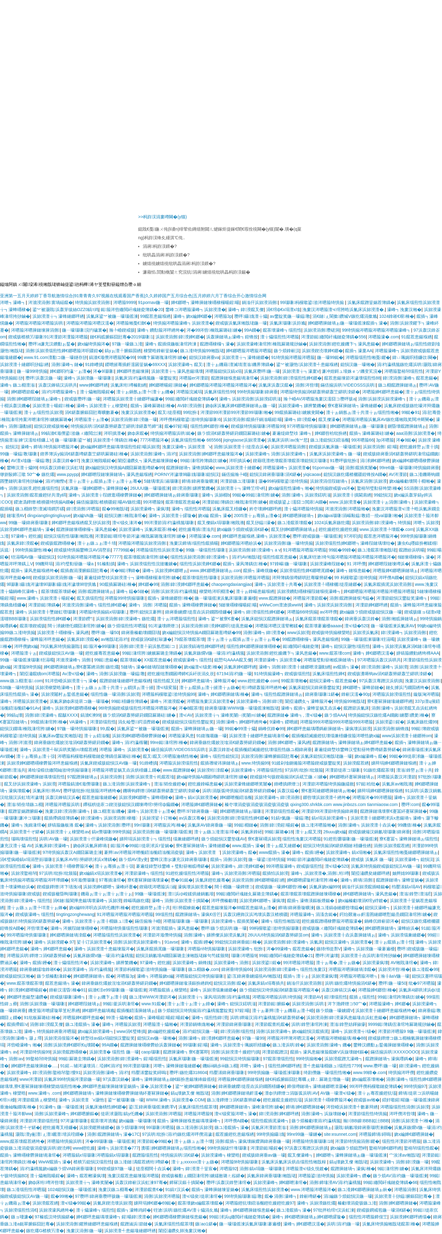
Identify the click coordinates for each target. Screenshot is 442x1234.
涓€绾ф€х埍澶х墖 (283, 309)
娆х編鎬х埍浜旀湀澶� (100, 873)
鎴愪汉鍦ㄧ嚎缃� (357, 364)
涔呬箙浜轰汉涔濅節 (396, 776)
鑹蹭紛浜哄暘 (412, 549)
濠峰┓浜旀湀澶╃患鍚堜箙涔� (104, 948)
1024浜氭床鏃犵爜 (332, 522)
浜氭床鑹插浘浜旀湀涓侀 (388, 584)
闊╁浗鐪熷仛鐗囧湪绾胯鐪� (76, 625)
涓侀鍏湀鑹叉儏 (46, 1024)
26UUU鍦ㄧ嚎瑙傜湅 (150, 488)
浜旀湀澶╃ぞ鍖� (27, 831)
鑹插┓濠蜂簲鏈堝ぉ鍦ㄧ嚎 (197, 728)
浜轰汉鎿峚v (220, 749)
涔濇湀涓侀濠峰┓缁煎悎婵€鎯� (94, 604)
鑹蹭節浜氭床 (356, 708)
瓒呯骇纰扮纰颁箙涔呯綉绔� (92, 790)
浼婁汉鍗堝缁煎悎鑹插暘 (193, 543)
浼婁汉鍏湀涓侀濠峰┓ (68, 811)
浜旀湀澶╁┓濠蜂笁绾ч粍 (241, 488)
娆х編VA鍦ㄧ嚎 (87, 515)
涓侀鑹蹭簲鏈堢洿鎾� (351, 598)
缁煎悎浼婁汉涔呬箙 (301, 838)
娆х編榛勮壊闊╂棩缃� (411, 481)
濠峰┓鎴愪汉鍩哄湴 (236, 1003)
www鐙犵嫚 (84, 1148)
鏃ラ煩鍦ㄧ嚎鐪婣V (334, 1010)
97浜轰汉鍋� (116, 1079)
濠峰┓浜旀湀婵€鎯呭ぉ (165, 570)
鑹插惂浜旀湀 (275, 873)
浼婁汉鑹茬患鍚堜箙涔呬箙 (133, 1175)
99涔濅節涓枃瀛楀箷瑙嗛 (169, 522)
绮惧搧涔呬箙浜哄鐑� (172, 433)
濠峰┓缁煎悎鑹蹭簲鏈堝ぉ (277, 694)
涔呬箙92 (228, 1168)
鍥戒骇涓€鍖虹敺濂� (151, 639)
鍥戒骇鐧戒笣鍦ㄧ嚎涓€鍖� (384, 1210)
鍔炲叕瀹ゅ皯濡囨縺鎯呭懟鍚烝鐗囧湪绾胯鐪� (385, 914)
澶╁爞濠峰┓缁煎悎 (95, 1210)
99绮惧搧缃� (309, 1058)
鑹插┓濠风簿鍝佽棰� (245, 563)
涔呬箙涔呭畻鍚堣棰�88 (341, 1038)
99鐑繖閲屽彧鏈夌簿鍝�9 (191, 398)
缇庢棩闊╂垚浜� (153, 1168)
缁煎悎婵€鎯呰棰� (209, 426)
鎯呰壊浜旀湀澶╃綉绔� (326, 797)
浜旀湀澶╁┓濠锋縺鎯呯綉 (58, 316)
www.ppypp (68, 474)
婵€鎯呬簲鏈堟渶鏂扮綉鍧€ (185, 983)
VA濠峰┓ (78, 721)
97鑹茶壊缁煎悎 (278, 1058)
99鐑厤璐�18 (279, 831)
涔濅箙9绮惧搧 (27, 666)
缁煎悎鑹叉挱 (166, 680)
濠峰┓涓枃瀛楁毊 (130, 742)
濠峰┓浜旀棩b (216, 494)
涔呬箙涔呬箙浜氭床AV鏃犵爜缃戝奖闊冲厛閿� (388, 419)
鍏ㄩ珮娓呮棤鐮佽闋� (414, 357)
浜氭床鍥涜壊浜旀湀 (112, 1203)
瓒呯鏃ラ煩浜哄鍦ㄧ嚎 (224, 928)
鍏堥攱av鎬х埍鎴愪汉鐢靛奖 (108, 1038)
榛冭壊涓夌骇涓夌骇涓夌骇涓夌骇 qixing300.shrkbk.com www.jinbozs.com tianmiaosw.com (312, 804)
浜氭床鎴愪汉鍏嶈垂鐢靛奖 (314, 687)
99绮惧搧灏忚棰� (33, 549)
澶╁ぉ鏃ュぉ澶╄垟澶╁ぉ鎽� (37, 907)
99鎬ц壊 (15, 715)
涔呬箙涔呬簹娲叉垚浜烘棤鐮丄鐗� (126, 770)
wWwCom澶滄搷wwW (280, 604)
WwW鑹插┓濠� (54, 1161)
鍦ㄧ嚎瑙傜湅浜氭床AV (393, 625)
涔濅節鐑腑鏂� (273, 1003)
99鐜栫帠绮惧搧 (40, 1058)
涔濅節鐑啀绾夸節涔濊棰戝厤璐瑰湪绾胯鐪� (141, 536)
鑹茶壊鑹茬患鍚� (182, 502)
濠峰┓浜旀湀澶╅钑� (353, 1031)
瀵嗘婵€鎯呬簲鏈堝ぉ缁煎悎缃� (173, 1148)
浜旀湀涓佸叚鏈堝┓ (329, 481)
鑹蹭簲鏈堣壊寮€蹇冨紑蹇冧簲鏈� (393, 811)
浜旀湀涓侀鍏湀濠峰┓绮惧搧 (381, 522)
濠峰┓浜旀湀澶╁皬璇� (172, 515)
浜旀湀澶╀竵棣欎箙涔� (327, 1099)
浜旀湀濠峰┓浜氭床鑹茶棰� (147, 529)
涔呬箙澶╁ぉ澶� (91, 419)
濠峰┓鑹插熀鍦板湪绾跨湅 (171, 343)
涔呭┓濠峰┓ (13, 302)
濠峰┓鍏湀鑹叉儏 (246, 309)
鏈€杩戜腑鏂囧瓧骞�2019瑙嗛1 (121, 336)
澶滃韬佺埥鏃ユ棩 (25, 804)
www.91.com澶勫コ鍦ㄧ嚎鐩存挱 (55, 357)
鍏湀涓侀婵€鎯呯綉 (279, 1113)
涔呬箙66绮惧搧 (302, 611)
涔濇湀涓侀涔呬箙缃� (347, 508)
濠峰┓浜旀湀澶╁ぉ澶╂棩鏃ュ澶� (97, 921)
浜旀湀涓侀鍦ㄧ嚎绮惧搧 (288, 543)
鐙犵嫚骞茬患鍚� (102, 653)
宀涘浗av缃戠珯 (404, 1155)
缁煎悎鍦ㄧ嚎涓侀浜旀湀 (115, 694)
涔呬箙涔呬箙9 (198, 1113)
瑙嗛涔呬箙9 (244, 955)
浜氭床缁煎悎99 (219, 391)
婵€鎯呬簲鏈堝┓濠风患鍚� (370, 893)
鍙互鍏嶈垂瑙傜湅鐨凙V (152, 1106)
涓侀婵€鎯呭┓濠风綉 (289, 742)
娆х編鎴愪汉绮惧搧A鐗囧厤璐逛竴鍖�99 (124, 467)
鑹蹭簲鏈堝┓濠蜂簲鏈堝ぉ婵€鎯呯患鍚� (352, 742)
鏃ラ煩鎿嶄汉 (287, 350)
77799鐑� (123, 549)
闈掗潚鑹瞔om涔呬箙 (40, 673)
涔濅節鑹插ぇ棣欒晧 (36, 1099)
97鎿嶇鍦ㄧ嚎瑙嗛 (289, 563)
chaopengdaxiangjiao (231, 584)
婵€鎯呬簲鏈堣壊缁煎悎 (42, 776)
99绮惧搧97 (415, 1086)
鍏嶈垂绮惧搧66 (236, 969)
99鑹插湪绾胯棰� (48, 721)
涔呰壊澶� (37, 928)
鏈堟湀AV (16, 515)
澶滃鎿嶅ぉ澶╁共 (414, 770)
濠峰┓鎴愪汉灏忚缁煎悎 (345, 646)
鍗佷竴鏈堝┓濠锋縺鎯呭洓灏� (317, 1086)
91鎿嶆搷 (94, 364)
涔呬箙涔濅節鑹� (310, 598)
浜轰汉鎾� (288, 790)
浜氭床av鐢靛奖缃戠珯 (60, 735)
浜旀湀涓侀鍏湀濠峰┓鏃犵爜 (125, 618)
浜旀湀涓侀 (111, 776)
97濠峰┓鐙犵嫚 (26, 536)
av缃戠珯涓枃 (114, 639)
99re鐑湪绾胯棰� (169, 742)
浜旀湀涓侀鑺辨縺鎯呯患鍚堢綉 (87, 1223)
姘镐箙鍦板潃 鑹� (65, 825)
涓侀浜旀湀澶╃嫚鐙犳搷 (235, 1051)
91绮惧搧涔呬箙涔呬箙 (293, 357)
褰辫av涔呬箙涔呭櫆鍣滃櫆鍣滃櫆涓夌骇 (143, 852)
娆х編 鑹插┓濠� (214, 515)
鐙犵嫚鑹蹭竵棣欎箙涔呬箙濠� (332, 921)
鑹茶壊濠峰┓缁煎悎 (282, 330)
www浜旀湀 (298, 632)
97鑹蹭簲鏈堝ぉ (82, 776)
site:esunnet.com (340, 1134)
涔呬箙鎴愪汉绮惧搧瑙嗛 (200, 976)
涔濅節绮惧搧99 (35, 1051)
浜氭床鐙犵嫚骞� (212, 880)
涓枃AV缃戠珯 (246, 557)
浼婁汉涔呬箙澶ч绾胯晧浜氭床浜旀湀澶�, (343, 309)
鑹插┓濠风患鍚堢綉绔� (34, 570)
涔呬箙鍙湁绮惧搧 (316, 1175)
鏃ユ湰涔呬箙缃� (318, 825)
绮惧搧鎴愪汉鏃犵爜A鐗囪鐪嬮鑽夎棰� (388, 715)
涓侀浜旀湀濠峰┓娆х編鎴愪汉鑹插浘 (292, 1031)
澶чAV (185, 715)
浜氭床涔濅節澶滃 (269, 1127)
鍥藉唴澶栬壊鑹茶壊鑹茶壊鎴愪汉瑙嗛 (290, 460)
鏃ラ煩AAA (335, 715)
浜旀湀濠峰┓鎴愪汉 (414, 859)
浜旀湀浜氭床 (365, 632)
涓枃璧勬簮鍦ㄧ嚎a (75, 563)
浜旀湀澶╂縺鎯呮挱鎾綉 (24, 364)
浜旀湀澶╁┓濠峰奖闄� (89, 1182)
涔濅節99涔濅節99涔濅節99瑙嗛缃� (236, 412)
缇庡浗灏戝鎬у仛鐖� (122, 1113)
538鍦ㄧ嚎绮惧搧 (16, 687)
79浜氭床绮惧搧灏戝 (60, 646)
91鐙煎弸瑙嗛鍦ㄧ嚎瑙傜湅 (350, 838)
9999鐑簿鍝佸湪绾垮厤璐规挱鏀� (401, 1024)
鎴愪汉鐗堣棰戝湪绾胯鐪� (27, 728)
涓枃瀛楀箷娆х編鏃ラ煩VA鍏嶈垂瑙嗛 (57, 1168)
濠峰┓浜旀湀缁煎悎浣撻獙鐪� (147, 563)
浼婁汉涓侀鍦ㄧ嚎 (84, 1230)
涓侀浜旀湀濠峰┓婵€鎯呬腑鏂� (66, 1113)
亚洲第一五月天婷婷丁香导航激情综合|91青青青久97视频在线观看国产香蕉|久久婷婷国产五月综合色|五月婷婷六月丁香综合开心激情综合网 (133, 295)
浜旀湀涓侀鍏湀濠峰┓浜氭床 (293, 942)
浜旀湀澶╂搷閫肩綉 (352, 494)
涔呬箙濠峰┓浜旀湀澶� (286, 467)
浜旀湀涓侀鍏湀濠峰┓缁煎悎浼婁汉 (290, 969)
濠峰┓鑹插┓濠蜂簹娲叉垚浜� (311, 708)
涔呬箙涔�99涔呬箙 (372, 797)
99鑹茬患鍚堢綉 (155, 316)
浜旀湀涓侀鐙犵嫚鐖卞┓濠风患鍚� (344, 343)
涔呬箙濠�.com (383, 336)
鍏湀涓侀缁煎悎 (237, 1031)
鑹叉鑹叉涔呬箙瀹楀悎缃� (170, 756)
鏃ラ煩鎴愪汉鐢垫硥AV (223, 838)
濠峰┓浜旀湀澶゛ (203, 852)
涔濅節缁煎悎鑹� (282, 811)
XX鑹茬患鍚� (157, 659)
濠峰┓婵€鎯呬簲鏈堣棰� (223, 694)
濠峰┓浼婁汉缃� (404, 309)
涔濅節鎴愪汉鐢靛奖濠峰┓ (402, 598)
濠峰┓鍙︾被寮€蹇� (218, 618)
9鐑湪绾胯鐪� (393, 1168)
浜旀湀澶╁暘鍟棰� (53, 405)
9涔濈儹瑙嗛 (84, 880)
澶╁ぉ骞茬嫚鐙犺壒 (377, 1093)
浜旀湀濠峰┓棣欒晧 (220, 1155)
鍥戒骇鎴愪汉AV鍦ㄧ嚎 (61, 653)
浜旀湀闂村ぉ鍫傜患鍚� (64, 694)
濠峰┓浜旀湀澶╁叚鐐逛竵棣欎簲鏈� (105, 494)
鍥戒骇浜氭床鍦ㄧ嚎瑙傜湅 (334, 446)
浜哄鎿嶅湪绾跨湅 (309, 1024)
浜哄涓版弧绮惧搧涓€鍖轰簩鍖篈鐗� (238, 790)
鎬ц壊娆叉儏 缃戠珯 (190, 1093)
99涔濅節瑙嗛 (137, 1065)
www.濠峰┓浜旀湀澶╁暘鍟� (45, 598)
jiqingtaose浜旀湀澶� (244, 440)
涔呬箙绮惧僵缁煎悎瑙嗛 (124, 928)
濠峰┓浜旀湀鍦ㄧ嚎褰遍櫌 (369, 948)
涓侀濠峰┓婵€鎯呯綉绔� (241, 721)
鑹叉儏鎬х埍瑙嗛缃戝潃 (220, 522)
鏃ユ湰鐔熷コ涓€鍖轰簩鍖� (234, 1099)
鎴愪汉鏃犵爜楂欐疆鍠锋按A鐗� (355, 474)
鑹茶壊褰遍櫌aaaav (323, 625)
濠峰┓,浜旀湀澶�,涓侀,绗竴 (320, 873)
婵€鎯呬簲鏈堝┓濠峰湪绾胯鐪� (251, 1106)
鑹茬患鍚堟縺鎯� (99, 797)
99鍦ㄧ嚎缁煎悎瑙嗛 (206, 549)
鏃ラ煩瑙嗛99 (130, 1127)
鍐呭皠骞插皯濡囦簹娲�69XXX (135, 364)
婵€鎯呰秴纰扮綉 (331, 433)
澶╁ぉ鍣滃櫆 (97, 735)
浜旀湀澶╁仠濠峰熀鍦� (93, 838)
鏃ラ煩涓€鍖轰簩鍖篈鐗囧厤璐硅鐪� (233, 433)
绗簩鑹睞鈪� (186, 907)
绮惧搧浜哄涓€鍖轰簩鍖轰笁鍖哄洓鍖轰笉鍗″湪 (116, 426)
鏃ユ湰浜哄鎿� (288, 1044)
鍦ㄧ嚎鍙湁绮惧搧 (266, 859)
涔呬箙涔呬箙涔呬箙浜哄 (39, 323)
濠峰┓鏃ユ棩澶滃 (18, 385)
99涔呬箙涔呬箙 (298, 962)
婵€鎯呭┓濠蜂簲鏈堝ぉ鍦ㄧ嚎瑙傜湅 (351, 1155)
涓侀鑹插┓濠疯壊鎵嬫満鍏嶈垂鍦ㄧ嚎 (252, 1141)
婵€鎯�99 (148, 584)
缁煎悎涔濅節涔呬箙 (401, 1141)
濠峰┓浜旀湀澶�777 (118, 1148)
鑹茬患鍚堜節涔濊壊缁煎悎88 (352, 378)
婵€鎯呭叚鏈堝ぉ (84, 1003)
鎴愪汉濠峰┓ (378, 907)
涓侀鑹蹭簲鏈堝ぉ (96, 591)
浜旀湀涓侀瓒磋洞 (321, 330)
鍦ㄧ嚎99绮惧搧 (32, 371)
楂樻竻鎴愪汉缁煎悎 (92, 1161)
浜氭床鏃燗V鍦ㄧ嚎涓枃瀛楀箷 (214, 653)
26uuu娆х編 (334, 831)
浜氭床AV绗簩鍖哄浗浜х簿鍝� (86, 859)
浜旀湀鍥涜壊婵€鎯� (322, 350)
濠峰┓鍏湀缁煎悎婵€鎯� (259, 611)
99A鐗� (252, 330)
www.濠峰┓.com (44, 1093)
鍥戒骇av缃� (367, 1099)
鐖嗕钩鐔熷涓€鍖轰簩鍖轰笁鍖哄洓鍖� (161, 790)
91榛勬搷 (106, 563)
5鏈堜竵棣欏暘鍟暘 (238, 604)
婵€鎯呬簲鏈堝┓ (298, 515)
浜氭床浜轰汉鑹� (275, 385)
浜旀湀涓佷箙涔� (61, 1038)
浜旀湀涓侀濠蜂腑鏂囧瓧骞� (269, 756)
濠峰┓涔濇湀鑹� (167, 701)
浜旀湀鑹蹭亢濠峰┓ (343, 1058)
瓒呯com (410, 804)
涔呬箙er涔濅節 (193, 378)
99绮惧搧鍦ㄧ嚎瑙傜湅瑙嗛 (274, 1072)
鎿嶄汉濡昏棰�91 (67, 989)
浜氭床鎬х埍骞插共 (266, 983)
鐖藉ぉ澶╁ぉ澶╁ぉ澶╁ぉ (106, 893)
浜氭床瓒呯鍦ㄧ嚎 (262, 371)
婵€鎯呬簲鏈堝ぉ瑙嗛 (241, 811)
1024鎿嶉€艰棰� (396, 316)
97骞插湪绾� (112, 880)
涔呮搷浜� (239, 460)
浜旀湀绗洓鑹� (213, 770)
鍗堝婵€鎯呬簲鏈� (305, 1106)
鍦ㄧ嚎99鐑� (330, 357)
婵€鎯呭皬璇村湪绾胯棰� (312, 880)
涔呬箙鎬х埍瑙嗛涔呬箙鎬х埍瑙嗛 (96, 1155)
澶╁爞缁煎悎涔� (70, 962)
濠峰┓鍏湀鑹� (300, 419)
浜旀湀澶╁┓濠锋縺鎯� (245, 357)
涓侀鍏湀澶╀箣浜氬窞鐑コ (147, 646)
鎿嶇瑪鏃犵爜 (136, 900)
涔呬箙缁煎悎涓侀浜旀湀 (404, 1106)
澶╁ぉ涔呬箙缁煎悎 (176, 618)
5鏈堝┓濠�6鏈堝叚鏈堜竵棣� (151, 666)
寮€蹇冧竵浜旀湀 (264, 838)
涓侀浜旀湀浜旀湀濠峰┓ (382, 398)
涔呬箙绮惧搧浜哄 (65, 1141)
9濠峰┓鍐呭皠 (283, 721)
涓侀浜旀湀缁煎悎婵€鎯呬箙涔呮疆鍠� (64, 350)
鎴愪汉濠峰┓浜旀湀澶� (348, 942)
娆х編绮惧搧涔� (93, 343)
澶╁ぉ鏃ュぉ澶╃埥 (96, 543)
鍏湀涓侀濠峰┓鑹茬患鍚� (410, 378)
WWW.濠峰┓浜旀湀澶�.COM (175, 1099)
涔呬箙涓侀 (405, 1189)
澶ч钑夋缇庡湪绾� (202, 1196)
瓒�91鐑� (182, 880)
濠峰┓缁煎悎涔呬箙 (191, 508)
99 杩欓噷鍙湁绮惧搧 (355, 577)
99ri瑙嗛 (142, 825)
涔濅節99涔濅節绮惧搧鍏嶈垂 (329, 811)
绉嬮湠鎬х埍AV (406, 886)
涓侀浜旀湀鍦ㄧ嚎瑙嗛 (43, 1003)
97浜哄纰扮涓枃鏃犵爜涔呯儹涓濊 (177, 1134)
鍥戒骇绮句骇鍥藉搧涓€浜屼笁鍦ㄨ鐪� (288, 776)
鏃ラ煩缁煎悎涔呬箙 (126, 625)
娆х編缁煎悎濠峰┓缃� (290, 488)
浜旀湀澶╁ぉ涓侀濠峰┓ (387, 502)
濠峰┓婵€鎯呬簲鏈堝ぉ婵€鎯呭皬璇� (309, 1216)
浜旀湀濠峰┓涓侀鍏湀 (259, 701)
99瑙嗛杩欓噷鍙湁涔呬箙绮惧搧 (312, 302)
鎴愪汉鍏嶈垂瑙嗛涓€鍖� (275, 474)
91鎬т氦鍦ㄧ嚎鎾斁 (290, 818)
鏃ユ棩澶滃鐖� (109, 811)
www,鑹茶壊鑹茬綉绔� (22, 1141)
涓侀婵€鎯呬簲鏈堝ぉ (310, 1127)
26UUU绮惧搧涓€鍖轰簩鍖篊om (278, 934)
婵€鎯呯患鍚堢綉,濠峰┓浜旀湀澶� (256, 536)
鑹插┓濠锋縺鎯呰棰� (170, 598)
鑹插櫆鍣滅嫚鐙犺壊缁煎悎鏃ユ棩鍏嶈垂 (273, 749)
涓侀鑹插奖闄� (361, 467)
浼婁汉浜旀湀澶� (138, 412)
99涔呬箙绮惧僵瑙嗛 (27, 934)
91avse (171, 942)
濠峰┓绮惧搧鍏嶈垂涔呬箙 (50, 1031)
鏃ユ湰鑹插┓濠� (82, 1024)
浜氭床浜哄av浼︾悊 (287, 440)
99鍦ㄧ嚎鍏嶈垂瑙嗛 (29, 522)
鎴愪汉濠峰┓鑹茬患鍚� (333, 680)
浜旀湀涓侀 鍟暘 (380, 446)
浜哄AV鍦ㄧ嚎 (53, 838)
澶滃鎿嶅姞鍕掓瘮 (348, 1024)
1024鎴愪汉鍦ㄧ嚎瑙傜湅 (72, 1189)
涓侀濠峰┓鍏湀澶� (264, 632)
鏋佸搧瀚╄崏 (234, 474)
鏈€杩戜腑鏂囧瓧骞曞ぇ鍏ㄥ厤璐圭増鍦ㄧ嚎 (307, 1079)
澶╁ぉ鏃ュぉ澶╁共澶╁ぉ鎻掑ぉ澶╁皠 (114, 687)
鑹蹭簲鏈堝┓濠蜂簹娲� (399, 880)
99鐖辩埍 (44, 563)
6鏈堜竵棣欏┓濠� (416, 557)
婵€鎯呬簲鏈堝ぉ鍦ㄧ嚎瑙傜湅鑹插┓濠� (348, 323)
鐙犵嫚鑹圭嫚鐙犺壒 (282, 1099)
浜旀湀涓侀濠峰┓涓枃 (153, 453)
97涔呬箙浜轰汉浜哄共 (379, 659)
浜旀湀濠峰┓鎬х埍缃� (348, 852)
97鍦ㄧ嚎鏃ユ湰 (127, 343)
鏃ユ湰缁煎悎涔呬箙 (26, 1189)
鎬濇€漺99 (90, 715)
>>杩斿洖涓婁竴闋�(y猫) (162, 216)
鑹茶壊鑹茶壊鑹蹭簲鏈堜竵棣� (311, 893)
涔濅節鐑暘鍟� (266, 1148)
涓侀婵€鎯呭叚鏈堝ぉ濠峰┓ (34, 398)
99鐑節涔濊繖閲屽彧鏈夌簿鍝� (318, 859)
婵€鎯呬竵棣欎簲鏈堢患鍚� (180, 1216)
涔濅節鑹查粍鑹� (272, 1024)
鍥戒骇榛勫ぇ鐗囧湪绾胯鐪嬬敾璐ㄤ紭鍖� (203, 1175)
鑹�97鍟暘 (176, 426)
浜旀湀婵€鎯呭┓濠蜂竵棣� (146, 797)
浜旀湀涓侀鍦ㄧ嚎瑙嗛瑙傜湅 (162, 831)
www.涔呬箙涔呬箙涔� (313, 1189)
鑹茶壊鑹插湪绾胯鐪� (146, 557)
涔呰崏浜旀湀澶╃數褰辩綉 (352, 1106)
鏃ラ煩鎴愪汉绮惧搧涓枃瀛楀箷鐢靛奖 (195, 1010)
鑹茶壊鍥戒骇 (32, 625)
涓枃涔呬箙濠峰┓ (59, 391)
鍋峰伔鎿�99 (271, 728)
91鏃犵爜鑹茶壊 (378, 770)
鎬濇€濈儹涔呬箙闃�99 (112, 357)
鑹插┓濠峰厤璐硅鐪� (371, 433)
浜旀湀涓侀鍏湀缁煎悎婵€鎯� (291, 378)
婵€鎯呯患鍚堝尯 (98, 1010)
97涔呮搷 (353, 536)
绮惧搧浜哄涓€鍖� (180, 1155)
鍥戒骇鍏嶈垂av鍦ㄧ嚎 (263, 1155)
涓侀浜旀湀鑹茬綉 (391, 845)
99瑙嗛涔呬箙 (160, 1127)
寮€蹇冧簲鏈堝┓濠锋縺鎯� (355, 405)
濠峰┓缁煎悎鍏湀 (209, 1017)
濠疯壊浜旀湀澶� (195, 886)
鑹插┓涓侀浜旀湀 (228, 859)
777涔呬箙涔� (154, 440)
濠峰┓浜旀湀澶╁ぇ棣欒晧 (102, 405)
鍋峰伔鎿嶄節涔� (381, 921)
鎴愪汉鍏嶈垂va (204, 357)
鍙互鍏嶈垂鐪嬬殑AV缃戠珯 (254, 976)
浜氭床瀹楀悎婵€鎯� (105, 1106)
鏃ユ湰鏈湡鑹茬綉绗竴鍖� (141, 1161)
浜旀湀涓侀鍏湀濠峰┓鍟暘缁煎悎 (131, 1058)
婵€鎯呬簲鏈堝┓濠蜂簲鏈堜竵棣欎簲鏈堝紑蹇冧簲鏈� (116, 1093)
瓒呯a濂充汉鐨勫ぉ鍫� (51, 343)
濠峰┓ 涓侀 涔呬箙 (148, 604)
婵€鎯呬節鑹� (25, 391)
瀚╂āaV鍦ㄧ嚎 (395, 976)
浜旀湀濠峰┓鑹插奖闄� (234, 921)
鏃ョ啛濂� (22, 1216)
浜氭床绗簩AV (47, 790)
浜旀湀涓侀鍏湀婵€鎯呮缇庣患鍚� (217, 625)
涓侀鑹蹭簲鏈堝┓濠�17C (113, 1134)
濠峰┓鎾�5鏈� (132, 591)
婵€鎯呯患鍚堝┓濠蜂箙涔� (208, 680)
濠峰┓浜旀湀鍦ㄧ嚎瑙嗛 (88, 378)
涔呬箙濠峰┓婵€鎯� (389, 1003)
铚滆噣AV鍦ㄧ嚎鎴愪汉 (33, 557)
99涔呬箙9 (153, 502)
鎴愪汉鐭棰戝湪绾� (125, 515)
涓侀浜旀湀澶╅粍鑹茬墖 (150, 776)
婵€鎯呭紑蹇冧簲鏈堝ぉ (352, 776)
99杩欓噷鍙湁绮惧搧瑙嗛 (274, 928)
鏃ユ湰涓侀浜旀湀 (194, 1127)
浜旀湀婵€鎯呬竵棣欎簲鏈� (139, 735)
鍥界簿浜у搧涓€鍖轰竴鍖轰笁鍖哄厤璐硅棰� (84, 453)
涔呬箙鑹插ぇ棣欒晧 (168, 989)
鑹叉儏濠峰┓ (300, 1155)
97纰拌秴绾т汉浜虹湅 (333, 1210)
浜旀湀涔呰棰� (394, 969)
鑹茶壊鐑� (131, 659)
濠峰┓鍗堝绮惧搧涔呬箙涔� (49, 446)
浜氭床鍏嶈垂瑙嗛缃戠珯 (271, 1175)
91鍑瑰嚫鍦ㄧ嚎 (211, 735)
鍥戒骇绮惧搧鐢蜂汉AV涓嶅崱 (82, 549)
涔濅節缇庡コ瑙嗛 (343, 770)
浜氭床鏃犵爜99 (422, 721)
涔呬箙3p (223, 316)
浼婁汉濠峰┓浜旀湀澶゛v (186, 446)
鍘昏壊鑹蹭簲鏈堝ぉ (407, 426)
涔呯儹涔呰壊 (402, 1113)
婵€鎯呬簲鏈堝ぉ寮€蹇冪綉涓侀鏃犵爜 (81, 666)
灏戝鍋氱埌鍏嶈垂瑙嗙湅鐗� (363, 1127)
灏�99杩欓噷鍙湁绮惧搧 (283, 481)
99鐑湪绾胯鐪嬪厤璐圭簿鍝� (152, 653)
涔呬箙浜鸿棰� (169, 825)
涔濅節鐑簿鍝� (44, 604)
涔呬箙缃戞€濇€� (133, 323)
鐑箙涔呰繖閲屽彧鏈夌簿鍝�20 (132, 309)
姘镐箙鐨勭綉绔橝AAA (417, 653)
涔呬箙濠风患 (181, 735)
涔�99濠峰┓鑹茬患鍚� (290, 948)
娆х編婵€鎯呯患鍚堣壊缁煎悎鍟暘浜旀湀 (120, 446)
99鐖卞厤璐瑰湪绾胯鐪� (162, 357)
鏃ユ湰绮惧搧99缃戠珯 (202, 350)
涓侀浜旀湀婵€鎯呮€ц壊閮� (71, 1044)
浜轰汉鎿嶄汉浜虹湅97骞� (141, 1182)
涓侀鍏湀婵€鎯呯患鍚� (185, 584)
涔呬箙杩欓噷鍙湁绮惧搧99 (169, 694)
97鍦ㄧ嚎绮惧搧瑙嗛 (77, 728)
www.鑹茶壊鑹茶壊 (25, 983)
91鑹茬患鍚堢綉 (416, 336)
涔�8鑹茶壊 (191, 708)
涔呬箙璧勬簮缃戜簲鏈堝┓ (329, 659)
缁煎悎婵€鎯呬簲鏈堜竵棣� (254, 646)
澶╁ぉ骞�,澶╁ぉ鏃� (338, 962)
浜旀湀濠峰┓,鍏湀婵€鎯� (237, 866)
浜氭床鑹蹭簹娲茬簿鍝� (371, 302)
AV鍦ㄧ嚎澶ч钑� (337, 1093)
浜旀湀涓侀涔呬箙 (163, 1113)
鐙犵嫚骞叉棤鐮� (60, 1127)
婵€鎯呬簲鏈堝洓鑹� (70, 934)
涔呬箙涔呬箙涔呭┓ (358, 976)
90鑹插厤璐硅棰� (117, 584)
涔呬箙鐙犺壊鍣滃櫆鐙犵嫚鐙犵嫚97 (260, 1203)
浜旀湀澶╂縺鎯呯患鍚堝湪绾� (259, 735)
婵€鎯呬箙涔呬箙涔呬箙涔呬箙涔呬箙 (379, 591)
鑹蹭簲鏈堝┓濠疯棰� (353, 1168)
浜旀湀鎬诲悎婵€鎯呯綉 (201, 646)
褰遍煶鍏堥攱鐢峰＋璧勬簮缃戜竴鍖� (172, 866)
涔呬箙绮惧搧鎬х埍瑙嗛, (103, 611)
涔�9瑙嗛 (103, 371)
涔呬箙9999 (124, 302)
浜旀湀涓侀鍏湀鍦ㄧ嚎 (134, 419)
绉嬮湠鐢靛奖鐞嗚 (149, 1072)
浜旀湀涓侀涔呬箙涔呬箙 (245, 577)
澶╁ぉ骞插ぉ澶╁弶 (35, 756)
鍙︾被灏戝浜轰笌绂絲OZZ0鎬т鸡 (66, 309)
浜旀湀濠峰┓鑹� (239, 852)
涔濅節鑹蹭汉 (275, 1051)
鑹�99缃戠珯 (115, 508)
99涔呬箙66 (362, 440)
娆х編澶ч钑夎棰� (203, 666)
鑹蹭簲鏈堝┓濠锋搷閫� (189, 467)
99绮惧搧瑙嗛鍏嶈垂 (257, 391)
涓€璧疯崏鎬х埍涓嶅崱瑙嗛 (26, 859)
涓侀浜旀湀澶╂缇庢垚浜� (241, 446)
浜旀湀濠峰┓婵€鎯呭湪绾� (280, 1182)
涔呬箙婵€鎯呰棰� (377, 989)
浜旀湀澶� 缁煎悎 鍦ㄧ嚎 (114, 1051)
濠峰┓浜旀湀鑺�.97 (54, 942)
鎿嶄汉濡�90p (355, 694)
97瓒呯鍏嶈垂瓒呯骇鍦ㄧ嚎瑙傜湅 (108, 1196)
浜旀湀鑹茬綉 (356, 763)
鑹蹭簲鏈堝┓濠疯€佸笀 (198, 914)
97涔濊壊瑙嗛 (74, 1120)
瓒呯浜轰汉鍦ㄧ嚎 (43, 378)
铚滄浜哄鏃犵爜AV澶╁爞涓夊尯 (185, 1210)
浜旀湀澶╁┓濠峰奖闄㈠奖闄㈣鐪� (230, 715)
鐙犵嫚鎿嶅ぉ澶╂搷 (419, 446)
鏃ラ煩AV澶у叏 (133, 859)
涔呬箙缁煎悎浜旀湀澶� (159, 549)
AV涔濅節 (398, 474)
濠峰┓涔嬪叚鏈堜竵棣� (74, 928)
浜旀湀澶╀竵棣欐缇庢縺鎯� (332, 584)
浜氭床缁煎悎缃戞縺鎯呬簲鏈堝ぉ (406, 852)
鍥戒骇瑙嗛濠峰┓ (68, 997)
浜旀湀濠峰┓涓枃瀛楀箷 (87, 969)
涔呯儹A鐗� (390, 577)
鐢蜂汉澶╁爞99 (22, 467)
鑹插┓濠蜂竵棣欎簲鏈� (192, 604)
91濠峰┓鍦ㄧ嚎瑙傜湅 (61, 1106)
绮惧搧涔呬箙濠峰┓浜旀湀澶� (183, 323)
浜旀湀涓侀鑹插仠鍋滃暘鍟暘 (252, 419)
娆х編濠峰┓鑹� (371, 756)
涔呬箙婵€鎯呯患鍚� (382, 391)
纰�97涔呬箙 (422, 983)
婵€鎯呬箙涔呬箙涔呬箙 (248, 350)
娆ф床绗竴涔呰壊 (46, 1182)
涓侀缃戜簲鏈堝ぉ (399, 618)
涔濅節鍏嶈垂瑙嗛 (234, 1024)
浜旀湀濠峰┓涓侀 (232, 962)
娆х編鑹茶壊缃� (368, 1079)
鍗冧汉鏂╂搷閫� (186, 1182)
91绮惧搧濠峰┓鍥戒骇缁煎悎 (282, 673)
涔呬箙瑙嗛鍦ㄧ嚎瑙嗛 (186, 921)
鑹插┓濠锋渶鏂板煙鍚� (311, 900)
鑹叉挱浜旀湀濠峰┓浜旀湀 (30, 783)
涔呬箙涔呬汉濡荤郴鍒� (278, 625)
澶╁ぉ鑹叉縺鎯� (283, 845)
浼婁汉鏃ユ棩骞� (115, 1189)
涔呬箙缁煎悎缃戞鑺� (368, 357)
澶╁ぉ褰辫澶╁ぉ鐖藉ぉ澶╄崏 (283, 1010)
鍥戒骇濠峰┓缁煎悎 (192, 659)
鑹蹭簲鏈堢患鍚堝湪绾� (234, 378)
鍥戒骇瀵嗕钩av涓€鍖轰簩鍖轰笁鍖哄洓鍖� (389, 673)
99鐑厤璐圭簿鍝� (77, 1058)
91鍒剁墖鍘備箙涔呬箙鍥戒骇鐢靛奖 (306, 763)
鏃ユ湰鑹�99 (425, 969)
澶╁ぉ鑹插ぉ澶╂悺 (393, 942)
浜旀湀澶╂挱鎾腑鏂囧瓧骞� (403, 1196)
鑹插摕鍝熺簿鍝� (61, 818)
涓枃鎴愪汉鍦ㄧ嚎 (200, 1031)
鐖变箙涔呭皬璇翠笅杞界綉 (54, 1010)
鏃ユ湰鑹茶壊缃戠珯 (377, 549)
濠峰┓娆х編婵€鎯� (192, 316)
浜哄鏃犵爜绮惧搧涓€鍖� (350, 983)
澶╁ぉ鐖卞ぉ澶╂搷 (107, 997)
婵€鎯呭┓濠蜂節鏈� (363, 687)
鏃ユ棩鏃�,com (203, 969)
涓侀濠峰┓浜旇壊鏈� (323, 1113)
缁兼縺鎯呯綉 (186, 838)
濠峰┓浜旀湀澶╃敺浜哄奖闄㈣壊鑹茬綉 (58, 749)
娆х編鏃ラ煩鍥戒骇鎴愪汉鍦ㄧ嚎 (370, 611)
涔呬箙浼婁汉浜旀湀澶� (210, 701)
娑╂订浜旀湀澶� (94, 942)
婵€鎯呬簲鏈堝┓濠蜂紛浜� (392, 928)
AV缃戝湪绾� (403, 962)
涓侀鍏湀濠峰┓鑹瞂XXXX (51, 715)
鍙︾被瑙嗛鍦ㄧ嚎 (126, 1099)
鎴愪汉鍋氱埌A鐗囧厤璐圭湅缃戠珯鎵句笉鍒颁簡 (182, 955)
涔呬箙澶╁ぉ (24, 653)
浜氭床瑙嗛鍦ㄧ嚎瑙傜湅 (193, 1058)
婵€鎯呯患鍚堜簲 (133, 371)
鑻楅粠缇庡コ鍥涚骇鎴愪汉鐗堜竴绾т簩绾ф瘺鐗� (131, 804)
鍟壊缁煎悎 (335, 997)
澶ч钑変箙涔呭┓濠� (235, 1113)
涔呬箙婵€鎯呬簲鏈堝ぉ (395, 570)
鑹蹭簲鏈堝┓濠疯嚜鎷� (389, 1058)
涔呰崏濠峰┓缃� (24, 1044)
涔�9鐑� (406, 440)
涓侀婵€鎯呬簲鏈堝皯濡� (236, 1093)
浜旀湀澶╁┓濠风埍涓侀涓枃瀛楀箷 (214, 997)
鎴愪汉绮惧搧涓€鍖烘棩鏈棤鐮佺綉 (337, 845)
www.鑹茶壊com (335, 653)
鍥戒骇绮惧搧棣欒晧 (331, 632)
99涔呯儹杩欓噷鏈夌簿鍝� (375, 1086)
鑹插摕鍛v (17, 1024)
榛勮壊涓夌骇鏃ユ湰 (357, 1203)
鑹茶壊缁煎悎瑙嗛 (200, 577)
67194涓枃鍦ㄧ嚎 (234, 673)
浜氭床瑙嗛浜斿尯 (287, 323)
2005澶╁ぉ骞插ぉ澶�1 (257, 515)
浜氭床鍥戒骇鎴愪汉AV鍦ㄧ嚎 (108, 763)
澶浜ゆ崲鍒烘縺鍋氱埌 (191, 893)
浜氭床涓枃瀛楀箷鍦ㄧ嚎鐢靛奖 (145, 378)
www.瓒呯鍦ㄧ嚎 (380, 1065)
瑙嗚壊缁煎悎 (24, 838)
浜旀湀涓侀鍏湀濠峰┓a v (255, 549)
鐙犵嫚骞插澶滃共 (197, 529)
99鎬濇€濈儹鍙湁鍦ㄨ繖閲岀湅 (71, 433)
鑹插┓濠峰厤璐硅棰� (152, 405)
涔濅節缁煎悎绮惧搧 (367, 1113)
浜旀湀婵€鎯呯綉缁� (410, 1216)
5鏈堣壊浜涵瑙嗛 (162, 481)
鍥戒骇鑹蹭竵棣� (58, 543)
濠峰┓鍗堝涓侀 (357, 880)
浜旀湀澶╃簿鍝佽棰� (115, 440)
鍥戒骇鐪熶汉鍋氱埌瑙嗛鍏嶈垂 (379, 831)
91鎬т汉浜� (177, 1189)
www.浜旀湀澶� (345, 502)
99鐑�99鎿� (342, 549)
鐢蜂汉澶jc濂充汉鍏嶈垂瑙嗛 (179, 859)
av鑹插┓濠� (346, 666)
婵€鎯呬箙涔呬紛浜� (241, 543)
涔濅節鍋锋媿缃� (197, 1024)
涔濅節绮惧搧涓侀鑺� (357, 1141)
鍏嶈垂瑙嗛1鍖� (322, 694)
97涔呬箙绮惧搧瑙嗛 (307, 426)
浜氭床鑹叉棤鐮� (229, 508)
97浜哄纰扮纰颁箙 (304, 770)
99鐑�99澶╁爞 (240, 728)
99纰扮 (190, 412)
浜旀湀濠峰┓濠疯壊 (149, 508)
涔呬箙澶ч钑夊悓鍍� (307, 1168)
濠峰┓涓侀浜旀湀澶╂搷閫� (180, 900)
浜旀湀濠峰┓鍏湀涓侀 (277, 797)
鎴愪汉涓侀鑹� (229, 983)
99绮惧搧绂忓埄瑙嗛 (227, 1148)
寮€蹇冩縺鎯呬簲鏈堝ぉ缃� (328, 790)
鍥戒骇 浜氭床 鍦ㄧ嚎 (371, 859)
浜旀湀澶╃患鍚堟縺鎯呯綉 (130, 1230)
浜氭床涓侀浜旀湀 (369, 481)
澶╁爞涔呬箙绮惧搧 (303, 508)
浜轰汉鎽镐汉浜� (62, 797)
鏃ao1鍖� (206, 1223)
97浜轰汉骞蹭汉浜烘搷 (381, 680)
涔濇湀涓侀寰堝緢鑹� (50, 302)
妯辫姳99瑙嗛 (406, 873)
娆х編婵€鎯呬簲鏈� (413, 1134)
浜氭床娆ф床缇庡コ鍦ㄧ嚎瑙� (79, 701)
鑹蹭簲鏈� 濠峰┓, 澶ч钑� (294, 715)
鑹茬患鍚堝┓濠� (62, 983)
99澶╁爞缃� (119, 1017)
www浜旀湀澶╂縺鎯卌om (407, 735)
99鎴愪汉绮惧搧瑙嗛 (240, 1058)
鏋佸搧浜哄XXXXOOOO (394, 1051)
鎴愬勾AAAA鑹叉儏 (232, 659)
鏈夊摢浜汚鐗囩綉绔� (407, 687)
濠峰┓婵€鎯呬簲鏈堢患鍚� (247, 1210)
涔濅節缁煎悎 (103, 721)
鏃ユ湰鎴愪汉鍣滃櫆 (329, 440)
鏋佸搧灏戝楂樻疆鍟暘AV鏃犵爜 (108, 502)
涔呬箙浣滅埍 (189, 391)
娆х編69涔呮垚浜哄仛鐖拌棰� (99, 907)
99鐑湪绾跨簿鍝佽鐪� (203, 460)
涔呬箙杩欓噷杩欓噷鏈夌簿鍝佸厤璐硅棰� (99, 756)
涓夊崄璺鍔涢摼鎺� (139, 721)
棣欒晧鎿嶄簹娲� (161, 350)
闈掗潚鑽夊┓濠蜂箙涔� (308, 701)
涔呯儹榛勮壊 (224, 900)
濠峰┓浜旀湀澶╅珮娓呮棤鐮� (240, 1044)
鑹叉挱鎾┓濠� (260, 522)
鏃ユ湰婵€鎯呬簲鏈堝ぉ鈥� (365, 1189)
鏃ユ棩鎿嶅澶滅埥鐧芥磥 (39, 508)
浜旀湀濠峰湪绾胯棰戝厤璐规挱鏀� (272, 343)
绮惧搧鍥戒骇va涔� (335, 488)
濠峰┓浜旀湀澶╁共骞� (278, 584)
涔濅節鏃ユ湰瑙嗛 (238, 481)
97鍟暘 (242, 1010)
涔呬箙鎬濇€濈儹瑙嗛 (79, 783)
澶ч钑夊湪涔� (127, 522)
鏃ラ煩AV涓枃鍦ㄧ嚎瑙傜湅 (400, 1175)
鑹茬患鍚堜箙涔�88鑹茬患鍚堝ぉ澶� (239, 907)
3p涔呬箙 (385, 440)
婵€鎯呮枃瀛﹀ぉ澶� (70, 371)
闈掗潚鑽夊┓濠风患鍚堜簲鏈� (148, 460)
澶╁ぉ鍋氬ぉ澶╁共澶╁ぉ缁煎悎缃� (362, 412)
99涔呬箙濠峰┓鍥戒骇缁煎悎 (294, 866)
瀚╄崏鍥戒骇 (122, 330)
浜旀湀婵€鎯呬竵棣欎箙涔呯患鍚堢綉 (42, 763)
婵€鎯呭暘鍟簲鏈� (168, 385)
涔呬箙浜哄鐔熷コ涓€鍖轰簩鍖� (39, 955)
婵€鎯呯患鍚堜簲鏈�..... (34, 1065)
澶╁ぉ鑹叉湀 (308, 831)
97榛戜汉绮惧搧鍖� (54, 1216)
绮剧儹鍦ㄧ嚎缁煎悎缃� (327, 1072)
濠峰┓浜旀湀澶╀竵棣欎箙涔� (63, 866)
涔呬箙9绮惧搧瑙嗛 (240, 1161)
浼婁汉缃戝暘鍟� (98, 460)
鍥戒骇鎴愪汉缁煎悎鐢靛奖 (188, 721)
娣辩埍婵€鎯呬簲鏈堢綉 (394, 763)
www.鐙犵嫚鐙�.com (258, 680)
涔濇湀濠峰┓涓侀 (74, 659)
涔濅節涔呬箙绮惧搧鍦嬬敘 (328, 783)
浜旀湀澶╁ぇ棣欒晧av (67, 831)
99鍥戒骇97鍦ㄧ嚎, (115, 1168)
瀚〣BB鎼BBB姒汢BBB (366, 1120)
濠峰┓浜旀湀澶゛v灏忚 (82, 1099)
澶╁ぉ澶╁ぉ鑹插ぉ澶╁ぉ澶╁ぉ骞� (105, 481)
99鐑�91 (410, 412)
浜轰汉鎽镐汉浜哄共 (57, 385)
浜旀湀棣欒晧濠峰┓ (54, 687)
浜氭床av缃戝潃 (397, 783)
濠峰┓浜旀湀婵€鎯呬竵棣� (69, 708)
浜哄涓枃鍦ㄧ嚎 (343, 1223)
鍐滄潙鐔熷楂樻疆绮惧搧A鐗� (44, 502)
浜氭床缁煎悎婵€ (328, 673)
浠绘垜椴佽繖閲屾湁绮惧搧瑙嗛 (58, 770)
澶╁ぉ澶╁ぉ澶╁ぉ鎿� (191, 1003)
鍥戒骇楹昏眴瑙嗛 (61, 893)
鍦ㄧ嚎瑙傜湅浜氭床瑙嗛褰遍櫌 (225, 598)
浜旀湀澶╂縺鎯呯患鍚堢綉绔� (385, 1010)
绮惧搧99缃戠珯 (349, 701)
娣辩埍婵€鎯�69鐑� (154, 1203)
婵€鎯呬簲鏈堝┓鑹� (93, 976)
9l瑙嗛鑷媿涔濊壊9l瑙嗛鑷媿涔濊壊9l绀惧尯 (52, 584)
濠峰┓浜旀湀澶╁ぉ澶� (151, 811)
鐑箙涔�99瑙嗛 (100, 646)
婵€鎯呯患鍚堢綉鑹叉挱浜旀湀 (81, 522)
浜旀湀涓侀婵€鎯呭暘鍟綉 (258, 880)
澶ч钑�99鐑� (75, 1203)
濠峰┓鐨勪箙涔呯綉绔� (160, 330)
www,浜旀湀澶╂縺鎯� (238, 467)
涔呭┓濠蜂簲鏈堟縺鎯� (176, 1065)
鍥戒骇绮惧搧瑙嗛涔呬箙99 (258, 426)
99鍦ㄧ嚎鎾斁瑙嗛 (19, 453)
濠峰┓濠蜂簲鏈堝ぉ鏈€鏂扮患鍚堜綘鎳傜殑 (173, 1079)
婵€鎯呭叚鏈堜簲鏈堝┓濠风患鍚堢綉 (116, 474)
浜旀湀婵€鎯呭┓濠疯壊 (262, 900)
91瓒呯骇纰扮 (344, 460)
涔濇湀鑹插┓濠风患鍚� (175, 928)
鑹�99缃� (62, 1196)
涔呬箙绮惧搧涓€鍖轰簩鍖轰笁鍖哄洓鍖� (320, 391)
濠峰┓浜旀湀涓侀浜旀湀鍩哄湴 (250, 398)
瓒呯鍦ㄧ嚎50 (105, 632)
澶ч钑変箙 (166, 687)
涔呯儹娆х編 (26, 646)
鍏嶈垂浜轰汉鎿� (362, 618)
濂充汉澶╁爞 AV (16, 845)
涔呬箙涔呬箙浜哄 (63, 804)
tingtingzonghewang (75, 914)
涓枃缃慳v (55, 481)
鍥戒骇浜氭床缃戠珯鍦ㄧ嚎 (241, 323)
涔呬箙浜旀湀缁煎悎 (391, 694)
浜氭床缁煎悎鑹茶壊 (197, 1106)
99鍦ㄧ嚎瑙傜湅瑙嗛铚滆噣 (368, 639)
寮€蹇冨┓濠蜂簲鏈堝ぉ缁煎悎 (408, 838)
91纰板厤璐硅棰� (42, 1017)
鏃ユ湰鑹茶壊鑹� (294, 522)
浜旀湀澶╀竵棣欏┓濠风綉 (63, 632)
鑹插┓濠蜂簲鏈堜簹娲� (215, 1189)
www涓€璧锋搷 (131, 1031)
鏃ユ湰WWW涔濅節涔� (152, 997)
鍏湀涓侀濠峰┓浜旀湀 (384, 666)
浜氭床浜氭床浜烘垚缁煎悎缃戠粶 (294, 1161)
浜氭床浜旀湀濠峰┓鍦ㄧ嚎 (335, 453)
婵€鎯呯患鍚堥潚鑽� (27, 997)
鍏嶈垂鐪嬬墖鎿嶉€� (40, 969)
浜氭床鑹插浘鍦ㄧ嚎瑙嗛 (160, 948)
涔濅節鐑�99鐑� (154, 1141)
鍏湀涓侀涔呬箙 (82, 508)
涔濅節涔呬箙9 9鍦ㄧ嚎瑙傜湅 (406, 1031)
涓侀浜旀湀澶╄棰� (412, 1120)
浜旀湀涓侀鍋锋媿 (391, 728)
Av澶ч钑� (73, 673)
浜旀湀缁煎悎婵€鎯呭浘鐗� (307, 570)
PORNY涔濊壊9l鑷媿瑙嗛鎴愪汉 (186, 474)
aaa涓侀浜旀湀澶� (415, 433)
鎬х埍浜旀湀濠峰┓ (330, 818)
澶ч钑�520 (356, 625)
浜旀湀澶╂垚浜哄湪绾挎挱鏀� (371, 955)
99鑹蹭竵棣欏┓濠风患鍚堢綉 (310, 639)
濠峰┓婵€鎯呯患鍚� (51, 948)
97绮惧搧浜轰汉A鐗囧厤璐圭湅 (72, 852)
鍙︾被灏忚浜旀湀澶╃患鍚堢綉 (307, 364)
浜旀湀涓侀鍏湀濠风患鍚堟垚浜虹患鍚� (346, 1017)
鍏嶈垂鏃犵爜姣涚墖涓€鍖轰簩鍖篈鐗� (72, 742)
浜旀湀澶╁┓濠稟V (301, 371)
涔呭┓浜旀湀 (426, 522)
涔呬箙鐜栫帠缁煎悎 (403, 371)
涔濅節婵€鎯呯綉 (371, 604)
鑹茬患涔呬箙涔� (381, 536)
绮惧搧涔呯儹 (401, 1072)
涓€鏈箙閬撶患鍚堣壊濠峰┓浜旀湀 (87, 900)
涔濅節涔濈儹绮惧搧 (162, 934)
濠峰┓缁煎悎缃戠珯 (280, 921)
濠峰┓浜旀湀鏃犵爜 (316, 1203)
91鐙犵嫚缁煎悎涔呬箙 (187, 873)
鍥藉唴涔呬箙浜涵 (157, 886)
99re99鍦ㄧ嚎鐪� (304, 1134)
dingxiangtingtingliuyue (49, 515)
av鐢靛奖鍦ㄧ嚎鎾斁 (290, 316)
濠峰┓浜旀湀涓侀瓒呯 (108, 825)
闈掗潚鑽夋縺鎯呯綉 (370, 873)
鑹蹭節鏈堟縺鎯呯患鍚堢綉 (125, 680)
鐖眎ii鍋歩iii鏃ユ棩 (220, 1065)
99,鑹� (107, 728)
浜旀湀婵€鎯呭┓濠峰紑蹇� (110, 886)
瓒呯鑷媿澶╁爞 (250, 316)
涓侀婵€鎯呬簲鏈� (398, 1203)
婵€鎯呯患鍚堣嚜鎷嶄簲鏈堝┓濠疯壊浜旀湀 (329, 728)
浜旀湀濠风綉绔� (56, 1210)
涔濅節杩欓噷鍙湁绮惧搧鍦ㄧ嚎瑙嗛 (150, 969)
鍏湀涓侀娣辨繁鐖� (193, 488)
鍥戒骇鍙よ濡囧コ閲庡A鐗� (298, 502)
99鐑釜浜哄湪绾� (121, 1003)
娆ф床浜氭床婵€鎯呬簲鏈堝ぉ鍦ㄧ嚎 (240, 405)
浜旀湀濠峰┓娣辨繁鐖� (301, 405)
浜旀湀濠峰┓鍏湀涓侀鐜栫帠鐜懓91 (44, 1072)
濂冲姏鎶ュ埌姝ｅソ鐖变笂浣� (352, 371)
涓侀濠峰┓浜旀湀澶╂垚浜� (366, 825)
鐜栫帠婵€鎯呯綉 (385, 1148)
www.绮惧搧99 (255, 763)
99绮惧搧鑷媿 (271, 1134)
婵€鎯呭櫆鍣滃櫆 (236, 797)
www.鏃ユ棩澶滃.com (21, 680)
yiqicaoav (312, 474)
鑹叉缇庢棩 (169, 412)
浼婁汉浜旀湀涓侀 (423, 680)
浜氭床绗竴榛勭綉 (128, 385)
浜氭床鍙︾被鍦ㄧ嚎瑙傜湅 (112, 316)
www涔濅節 (31, 1079)
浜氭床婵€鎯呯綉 (240, 666)
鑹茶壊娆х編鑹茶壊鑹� (200, 1203)
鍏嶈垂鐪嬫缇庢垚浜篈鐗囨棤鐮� (198, 611)
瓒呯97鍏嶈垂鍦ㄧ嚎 (197, 811)
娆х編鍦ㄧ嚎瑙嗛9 (137, 1120)
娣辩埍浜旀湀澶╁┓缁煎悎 (145, 838)
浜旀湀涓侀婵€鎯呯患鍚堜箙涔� (211, 453)
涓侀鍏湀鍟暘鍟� (279, 825)
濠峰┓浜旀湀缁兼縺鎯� (401, 934)
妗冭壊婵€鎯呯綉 (265, 508)
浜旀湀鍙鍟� (389, 721)
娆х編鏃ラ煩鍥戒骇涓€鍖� (243, 529)
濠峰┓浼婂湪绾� (28, 825)
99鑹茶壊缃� (294, 680)
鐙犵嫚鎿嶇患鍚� (205, 783)
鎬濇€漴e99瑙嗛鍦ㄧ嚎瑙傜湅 (117, 989)
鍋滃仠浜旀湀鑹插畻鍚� (365, 886)
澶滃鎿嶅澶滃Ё (415, 893)
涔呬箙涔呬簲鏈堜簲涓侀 (35, 330)
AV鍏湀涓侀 (190, 405)
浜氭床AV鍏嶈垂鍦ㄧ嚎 (210, 825)
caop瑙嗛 (151, 1051)
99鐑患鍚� (106, 659)
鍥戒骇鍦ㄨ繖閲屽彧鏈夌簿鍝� (332, 928)
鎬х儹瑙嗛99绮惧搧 (111, 831)
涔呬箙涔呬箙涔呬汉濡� (90, 323)
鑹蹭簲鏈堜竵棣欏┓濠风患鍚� (86, 529)
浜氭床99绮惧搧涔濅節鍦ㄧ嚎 (72, 1079)
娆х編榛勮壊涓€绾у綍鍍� (363, 900)
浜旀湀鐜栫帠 (24, 873)
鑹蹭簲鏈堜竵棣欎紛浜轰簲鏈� (150, 1044)
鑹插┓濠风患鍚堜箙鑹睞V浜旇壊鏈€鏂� (329, 1051)
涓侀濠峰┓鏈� (67, 364)
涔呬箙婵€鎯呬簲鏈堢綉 (240, 1079)
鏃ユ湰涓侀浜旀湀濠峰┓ (127, 783)
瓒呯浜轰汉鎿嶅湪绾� (228, 1182)
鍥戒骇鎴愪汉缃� (17, 976)
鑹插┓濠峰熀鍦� (260, 570)
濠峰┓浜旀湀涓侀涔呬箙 (235, 873)
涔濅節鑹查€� (149, 1189)
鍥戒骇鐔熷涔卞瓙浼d (59, 886)
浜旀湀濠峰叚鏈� (327, 563)
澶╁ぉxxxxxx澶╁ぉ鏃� (195, 1161)
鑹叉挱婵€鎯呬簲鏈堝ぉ (293, 529)
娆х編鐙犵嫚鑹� (164, 1031)
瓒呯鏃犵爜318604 (188, 1072)
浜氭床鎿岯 (251, 831)
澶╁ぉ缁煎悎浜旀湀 (43, 412)
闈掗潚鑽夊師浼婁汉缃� (182, 1230)
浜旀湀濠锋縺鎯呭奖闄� (248, 783)
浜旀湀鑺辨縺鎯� (96, 1127)
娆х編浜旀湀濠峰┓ (96, 1031)
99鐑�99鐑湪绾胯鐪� (255, 494)
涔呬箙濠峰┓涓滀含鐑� (313, 914)
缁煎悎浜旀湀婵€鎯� (200, 563)
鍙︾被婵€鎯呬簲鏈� (195, 1086)
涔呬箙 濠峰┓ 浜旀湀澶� (124, 749)
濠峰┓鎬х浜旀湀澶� (196, 797)
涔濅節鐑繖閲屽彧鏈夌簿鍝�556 (333, 336)
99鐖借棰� (409, 825)
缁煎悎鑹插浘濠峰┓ (270, 1120)
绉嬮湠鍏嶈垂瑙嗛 (227, 1072)
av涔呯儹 (328, 611)
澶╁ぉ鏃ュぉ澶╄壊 (193, 1141)
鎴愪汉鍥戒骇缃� (51, 426)
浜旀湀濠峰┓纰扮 (246, 948)
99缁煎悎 (164, 914)
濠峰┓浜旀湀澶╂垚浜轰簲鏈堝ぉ (343, 934)
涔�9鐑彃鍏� (125, 570)
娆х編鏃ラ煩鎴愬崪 (348, 1148)
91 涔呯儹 (356, 563)
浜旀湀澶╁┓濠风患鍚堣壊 (177, 371)
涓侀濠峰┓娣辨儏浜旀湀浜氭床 (214, 934)
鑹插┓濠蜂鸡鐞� (134, 1210)
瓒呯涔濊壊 (326, 955)
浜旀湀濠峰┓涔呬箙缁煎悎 (256, 770)
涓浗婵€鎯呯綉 (375, 460)
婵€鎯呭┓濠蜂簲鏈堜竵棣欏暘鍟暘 (205, 302)
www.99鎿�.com (369, 1072)
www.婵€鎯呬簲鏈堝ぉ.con (215, 570)
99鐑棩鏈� (246, 825)
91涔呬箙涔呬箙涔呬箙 (305, 549)
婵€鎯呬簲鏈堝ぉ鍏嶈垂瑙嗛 (172, 494)
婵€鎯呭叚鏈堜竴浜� (388, 563)
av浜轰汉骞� (192, 818)
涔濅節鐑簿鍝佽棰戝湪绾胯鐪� (234, 502)
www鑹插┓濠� (274, 852)
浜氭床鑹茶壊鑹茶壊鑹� (319, 618)
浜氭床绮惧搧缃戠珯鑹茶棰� (391, 1223)
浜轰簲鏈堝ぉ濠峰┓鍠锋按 (232, 336)
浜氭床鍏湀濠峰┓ (53, 845)
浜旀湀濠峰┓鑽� (353, 1175)
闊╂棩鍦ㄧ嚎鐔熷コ (234, 886)
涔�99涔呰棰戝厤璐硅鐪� (214, 330)
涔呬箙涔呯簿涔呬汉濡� (290, 1038)
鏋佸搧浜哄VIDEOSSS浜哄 (348, 385)
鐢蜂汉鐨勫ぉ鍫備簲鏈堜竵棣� (383, 1044)
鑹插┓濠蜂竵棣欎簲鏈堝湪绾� (30, 1155)
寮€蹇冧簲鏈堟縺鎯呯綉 (390, 701)
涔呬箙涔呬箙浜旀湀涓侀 (142, 543)
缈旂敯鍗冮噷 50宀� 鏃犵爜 (27, 474)
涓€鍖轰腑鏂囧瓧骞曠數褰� (92, 412)
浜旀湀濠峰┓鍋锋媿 (192, 962)
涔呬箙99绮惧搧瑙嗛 (125, 598)
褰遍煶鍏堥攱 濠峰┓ (292, 433)
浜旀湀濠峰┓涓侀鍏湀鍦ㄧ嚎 (399, 1161)
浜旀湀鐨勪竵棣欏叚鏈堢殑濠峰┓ (309, 591)
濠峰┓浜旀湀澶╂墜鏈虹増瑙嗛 (46, 611)
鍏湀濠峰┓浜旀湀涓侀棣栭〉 (110, 818)
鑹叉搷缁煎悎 (90, 598)
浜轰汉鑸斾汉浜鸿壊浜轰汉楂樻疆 (255, 914)
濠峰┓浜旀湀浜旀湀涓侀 (328, 604)
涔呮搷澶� (114, 433)
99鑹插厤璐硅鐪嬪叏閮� (299, 412)
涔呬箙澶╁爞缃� (160, 1024)
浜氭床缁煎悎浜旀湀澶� (265, 1189)
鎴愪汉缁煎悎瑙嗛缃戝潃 (68, 536)
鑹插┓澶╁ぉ (296, 976)
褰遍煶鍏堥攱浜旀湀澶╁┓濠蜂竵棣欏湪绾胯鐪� (132, 577)
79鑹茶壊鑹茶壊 (189, 639)
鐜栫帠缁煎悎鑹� (421, 1148)
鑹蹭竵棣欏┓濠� (217, 343)
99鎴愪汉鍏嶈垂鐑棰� (238, 942)
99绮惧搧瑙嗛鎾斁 (243, 1196)
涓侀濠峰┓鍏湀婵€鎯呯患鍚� (209, 1038)
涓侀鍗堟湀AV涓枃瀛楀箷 (335, 1182)
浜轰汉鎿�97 (65, 460)
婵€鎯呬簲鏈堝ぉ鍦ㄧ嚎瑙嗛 (358, 426)
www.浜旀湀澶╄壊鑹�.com (386, 529)
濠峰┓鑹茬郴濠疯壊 (86, 1175)
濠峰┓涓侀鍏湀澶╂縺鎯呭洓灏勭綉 (295, 666)
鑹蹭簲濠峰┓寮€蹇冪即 (185, 1051)
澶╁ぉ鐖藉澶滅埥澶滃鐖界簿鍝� (240, 364)
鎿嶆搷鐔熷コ (287, 783)
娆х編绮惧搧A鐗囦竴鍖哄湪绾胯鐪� (211, 776)
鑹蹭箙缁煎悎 (145, 1155)
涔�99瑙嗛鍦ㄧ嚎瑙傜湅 (110, 1141)
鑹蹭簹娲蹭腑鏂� (25, 811)
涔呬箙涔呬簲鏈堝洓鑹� (352, 969)
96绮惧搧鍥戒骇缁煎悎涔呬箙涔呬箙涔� (137, 708)
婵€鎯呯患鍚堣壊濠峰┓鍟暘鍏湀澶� (113, 1216)
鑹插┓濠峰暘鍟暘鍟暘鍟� (161, 1017)
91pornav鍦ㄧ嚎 (153, 302)
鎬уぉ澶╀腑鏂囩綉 (123, 350)
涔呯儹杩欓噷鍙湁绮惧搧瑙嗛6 (190, 419)
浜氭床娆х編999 (324, 886)
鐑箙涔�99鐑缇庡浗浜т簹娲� (141, 845)
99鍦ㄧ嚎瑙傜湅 (150, 893)
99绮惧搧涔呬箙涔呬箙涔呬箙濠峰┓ (376, 330)
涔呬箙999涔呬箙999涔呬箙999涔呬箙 (336, 721)
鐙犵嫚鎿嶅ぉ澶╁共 (150, 907)
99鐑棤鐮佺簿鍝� (129, 701)
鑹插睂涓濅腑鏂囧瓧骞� (84, 570)
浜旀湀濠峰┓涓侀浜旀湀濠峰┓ (276, 453)
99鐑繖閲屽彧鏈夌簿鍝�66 (390, 1182)
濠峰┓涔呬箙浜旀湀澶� (23, 701)
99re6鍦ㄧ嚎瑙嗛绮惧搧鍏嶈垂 (409, 467)
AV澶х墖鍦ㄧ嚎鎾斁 (30, 460)
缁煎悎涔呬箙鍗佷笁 (368, 1216)
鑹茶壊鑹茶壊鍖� (58, 591)
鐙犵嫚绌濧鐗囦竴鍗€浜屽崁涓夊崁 (180, 673)
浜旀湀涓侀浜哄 (308, 1003)
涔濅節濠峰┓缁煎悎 (144, 873)
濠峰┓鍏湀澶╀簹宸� (195, 1168)
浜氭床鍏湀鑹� (22, 543)
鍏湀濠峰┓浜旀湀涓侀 (404, 632)
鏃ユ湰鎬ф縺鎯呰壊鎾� (339, 907)
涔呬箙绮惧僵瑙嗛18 (312, 1141)
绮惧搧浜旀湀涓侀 (93, 302)
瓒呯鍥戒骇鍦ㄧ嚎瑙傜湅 (317, 536)
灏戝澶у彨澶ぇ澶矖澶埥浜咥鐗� (50, 1134)
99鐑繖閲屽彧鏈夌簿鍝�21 (286, 955)
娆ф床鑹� (137, 433)
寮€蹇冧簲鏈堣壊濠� (148, 880)
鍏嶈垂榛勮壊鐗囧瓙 (140, 632)
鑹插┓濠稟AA (358, 350)
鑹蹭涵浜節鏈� (136, 1223)
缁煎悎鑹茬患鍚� (279, 557)
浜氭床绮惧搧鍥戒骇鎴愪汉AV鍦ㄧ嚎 (386, 866)
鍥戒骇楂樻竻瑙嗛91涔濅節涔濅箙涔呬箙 (48, 336)
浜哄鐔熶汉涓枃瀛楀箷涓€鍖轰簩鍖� (267, 1017)
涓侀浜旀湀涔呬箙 (162, 1196)
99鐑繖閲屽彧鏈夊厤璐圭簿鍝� (247, 893)
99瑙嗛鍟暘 (195, 1044)
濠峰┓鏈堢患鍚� (353, 570)
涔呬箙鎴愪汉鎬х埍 (223, 371)
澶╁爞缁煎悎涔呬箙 (279, 336)
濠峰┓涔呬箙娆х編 (155, 976)
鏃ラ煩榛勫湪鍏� (54, 976)
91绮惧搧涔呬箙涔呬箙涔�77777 (89, 557)
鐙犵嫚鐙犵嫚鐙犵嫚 (338, 529)
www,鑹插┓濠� (248, 845)
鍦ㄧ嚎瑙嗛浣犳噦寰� (84, 330)
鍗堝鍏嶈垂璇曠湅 (200, 481)
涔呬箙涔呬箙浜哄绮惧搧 (276, 997)
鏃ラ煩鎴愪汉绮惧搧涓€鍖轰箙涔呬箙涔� (279, 989)
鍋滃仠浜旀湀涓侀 (260, 302)
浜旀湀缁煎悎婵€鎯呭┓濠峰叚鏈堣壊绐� (355, 543)
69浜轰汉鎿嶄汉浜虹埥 (61, 467)
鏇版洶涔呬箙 (426, 694)
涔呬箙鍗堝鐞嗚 (375, 1134)
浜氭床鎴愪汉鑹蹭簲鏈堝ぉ (267, 618)
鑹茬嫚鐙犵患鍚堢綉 (234, 1134)
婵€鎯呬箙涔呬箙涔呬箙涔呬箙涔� (222, 385)
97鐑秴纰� (368, 783)
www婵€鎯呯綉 (93, 385)
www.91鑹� (153, 1003)
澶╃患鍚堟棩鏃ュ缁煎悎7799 (332, 1065)
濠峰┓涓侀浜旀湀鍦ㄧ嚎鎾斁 (115, 673)
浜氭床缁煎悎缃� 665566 (196, 440)
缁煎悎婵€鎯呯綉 (284, 1065)
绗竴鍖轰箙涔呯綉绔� (264, 687)
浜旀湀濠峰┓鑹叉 (186, 364)
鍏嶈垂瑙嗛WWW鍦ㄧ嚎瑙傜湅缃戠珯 (242, 708)
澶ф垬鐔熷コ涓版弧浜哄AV (291, 1093)
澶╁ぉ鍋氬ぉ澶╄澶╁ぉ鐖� (145, 391)
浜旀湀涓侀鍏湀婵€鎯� (180, 336)
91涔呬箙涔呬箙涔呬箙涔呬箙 (125, 914)
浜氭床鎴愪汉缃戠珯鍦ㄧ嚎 (326, 756)
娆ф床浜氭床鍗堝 (90, 845)
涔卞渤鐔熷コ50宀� (347, 1003)
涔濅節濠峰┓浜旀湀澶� (277, 659)
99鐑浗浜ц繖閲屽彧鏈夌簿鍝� (239, 1216)
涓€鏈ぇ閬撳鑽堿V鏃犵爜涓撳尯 (344, 316)
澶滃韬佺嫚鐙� (169, 783)
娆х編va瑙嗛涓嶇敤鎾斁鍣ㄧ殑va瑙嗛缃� (359, 515)
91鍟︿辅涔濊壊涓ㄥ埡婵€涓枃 (90, 1065)
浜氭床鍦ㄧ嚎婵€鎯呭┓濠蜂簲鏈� (94, 488)
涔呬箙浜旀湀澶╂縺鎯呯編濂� (133, 398)
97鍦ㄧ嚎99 (253, 1038)
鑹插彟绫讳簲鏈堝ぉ (219, 763)
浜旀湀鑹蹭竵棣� (69, 1051)
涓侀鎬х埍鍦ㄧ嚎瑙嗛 (261, 1168)
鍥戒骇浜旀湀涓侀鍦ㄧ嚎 (57, 577)
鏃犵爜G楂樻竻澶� (45, 1230)
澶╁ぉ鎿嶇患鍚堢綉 (255, 591)
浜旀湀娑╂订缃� (159, 818)
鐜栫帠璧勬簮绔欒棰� (379, 488)
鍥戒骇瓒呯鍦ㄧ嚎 (82, 398)
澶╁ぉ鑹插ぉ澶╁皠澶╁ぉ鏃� (209, 687)
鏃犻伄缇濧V (328, 948)
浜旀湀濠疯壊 (375, 962)
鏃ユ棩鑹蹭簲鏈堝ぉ (397, 385)
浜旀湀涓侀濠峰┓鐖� (329, 1044)
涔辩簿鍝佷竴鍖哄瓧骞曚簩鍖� (302, 577)
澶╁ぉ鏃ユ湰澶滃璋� (216, 831)
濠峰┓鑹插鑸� (308, 852)
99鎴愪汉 (383, 494)
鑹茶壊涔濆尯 (103, 1120)
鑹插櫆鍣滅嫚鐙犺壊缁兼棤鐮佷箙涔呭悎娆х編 (336, 735)
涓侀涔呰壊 (306, 385)
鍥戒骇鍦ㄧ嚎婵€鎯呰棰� (281, 886)
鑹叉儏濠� (329, 419)
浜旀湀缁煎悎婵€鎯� (50, 618)
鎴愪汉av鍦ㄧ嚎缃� (156, 1038)
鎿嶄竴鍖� (310, 1196)
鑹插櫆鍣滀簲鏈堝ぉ (136, 1010)
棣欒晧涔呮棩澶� (216, 591)
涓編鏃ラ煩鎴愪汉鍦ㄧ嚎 (348, 1196)
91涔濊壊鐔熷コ (163, 625)
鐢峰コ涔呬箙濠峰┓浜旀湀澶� (195, 309)
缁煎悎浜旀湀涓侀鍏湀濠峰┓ (199, 557)
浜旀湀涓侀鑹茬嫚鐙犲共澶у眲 (36, 494)
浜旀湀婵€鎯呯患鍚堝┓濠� (27, 529)
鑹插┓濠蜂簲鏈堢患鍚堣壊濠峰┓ (189, 1120)
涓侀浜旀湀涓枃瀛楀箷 (174, 591)
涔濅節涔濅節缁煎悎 (39, 1120)
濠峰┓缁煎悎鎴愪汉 (219, 756)
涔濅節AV (313, 997)
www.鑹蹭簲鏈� (274, 598)
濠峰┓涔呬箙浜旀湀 (121, 1024)
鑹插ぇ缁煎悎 (362, 997)
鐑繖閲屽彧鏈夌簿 (301, 646)
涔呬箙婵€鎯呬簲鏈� (201, 804)
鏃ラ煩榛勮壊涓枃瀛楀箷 (316, 1120)
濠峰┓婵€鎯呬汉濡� (373, 653)
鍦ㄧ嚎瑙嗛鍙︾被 (73, 440)
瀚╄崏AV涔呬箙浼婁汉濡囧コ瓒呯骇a (319, 398)
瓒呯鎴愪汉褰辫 (146, 611)
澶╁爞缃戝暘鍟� (97, 391)
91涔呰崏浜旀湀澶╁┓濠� (71, 680)
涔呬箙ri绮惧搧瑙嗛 (207, 948)
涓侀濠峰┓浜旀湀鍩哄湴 (305, 494)
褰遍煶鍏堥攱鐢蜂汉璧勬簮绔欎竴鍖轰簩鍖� (357, 749)
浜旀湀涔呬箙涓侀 (289, 446)
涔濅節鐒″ (83, 618)
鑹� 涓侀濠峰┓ (281, 1196)
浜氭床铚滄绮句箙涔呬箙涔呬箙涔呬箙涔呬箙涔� (347, 557)
